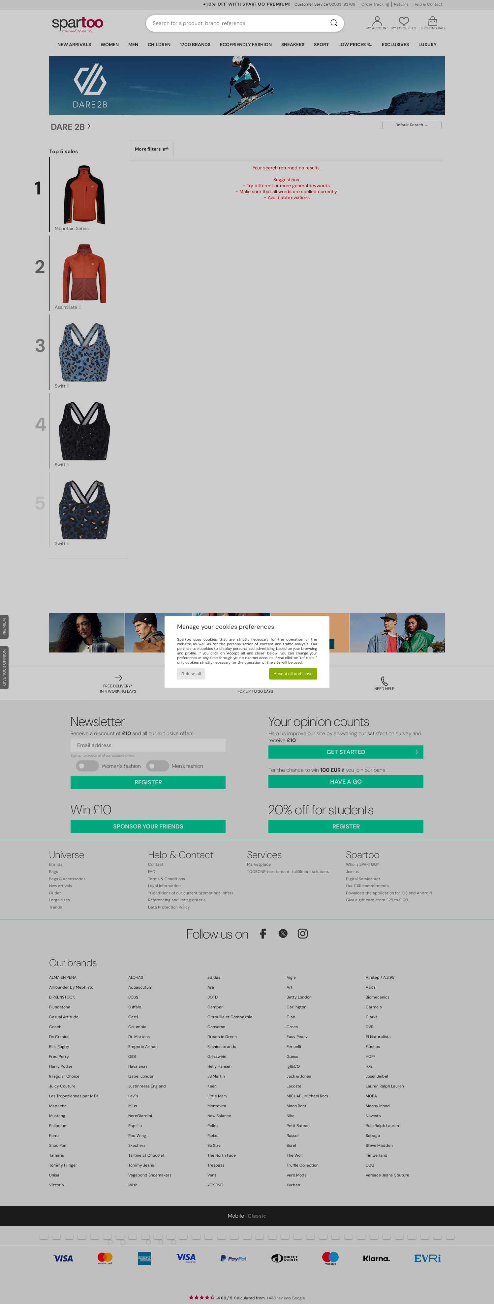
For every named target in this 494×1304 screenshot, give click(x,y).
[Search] (334, 23)
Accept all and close (293, 673)
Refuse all (191, 673)
